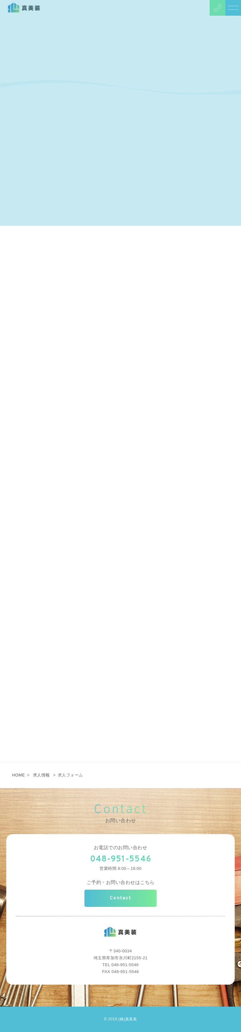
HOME (18, 775)
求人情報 (41, 775)
